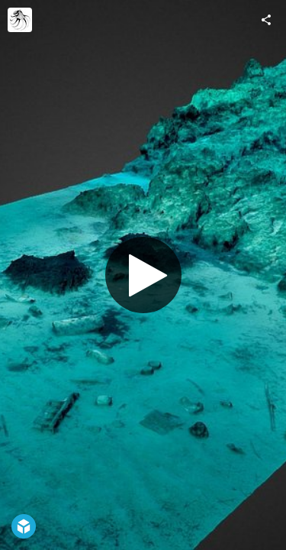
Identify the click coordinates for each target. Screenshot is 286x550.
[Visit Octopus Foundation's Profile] (20, 20)
